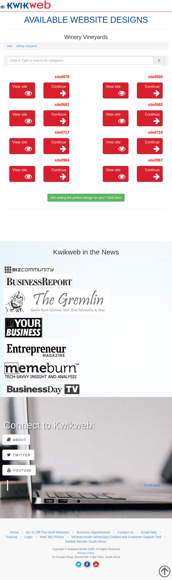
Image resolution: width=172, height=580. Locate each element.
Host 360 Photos (52, 537)
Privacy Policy (86, 553)
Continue (58, 91)
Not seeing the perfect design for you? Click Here (85, 198)
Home (14, 532)
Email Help (149, 532)
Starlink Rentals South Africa (85, 541)
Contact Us (126, 532)
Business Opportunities (93, 532)
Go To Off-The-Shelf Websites (47, 532)
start (9, 46)
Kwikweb (152, 485)
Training (11, 537)
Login (29, 537)
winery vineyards (26, 46)
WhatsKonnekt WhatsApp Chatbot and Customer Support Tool (116, 537)
